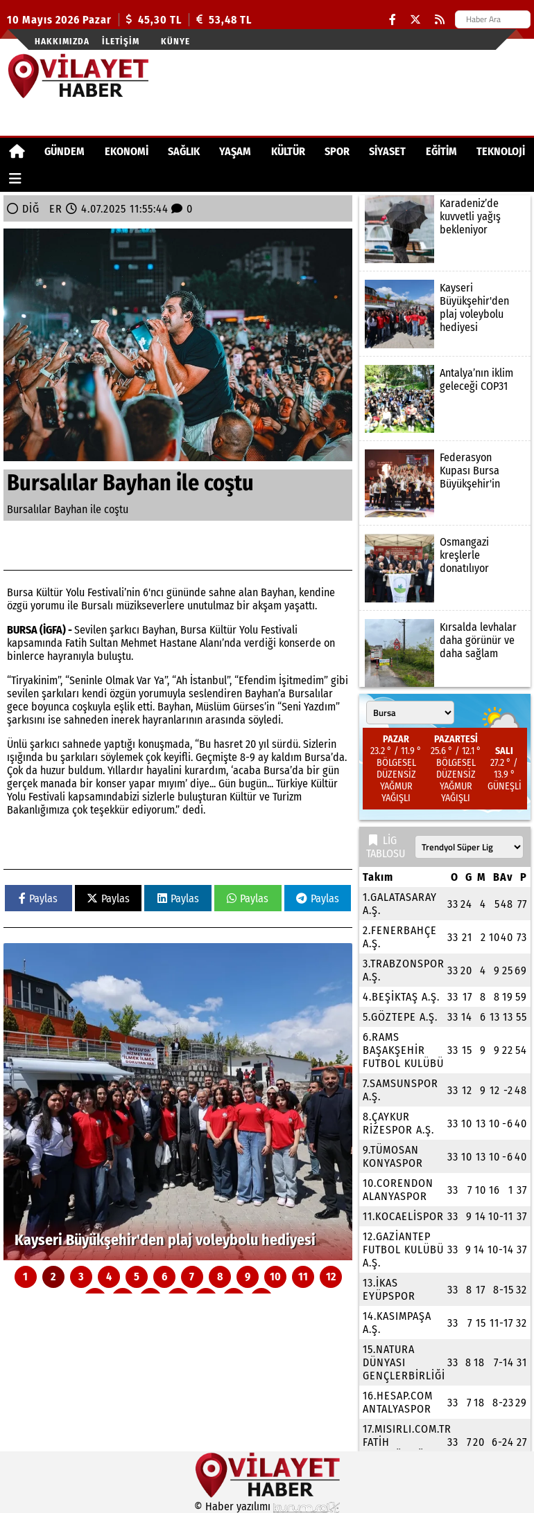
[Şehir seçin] (410, 712)
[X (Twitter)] (415, 19)
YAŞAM (235, 151)
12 (331, 1276)
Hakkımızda (62, 41)
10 (275, 1276)
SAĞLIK (184, 151)
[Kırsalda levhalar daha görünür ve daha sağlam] (445, 653)
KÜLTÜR (288, 151)
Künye (175, 41)
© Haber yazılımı (267, 1506)
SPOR (337, 151)
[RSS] (440, 19)
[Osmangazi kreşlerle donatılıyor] (445, 568)
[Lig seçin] (469, 847)
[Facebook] (392, 19)
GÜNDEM (64, 151)
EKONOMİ (126, 151)
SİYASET (387, 151)
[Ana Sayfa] (17, 151)
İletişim (120, 41)
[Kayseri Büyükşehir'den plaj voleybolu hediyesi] (177, 1101)
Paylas (38, 898)
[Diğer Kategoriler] (15, 178)
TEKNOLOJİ (500, 151)
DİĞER (42, 208)
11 (303, 1276)
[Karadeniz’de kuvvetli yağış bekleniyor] (445, 229)
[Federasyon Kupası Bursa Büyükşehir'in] (445, 483)
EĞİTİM (441, 151)
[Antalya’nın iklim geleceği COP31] (445, 399)
